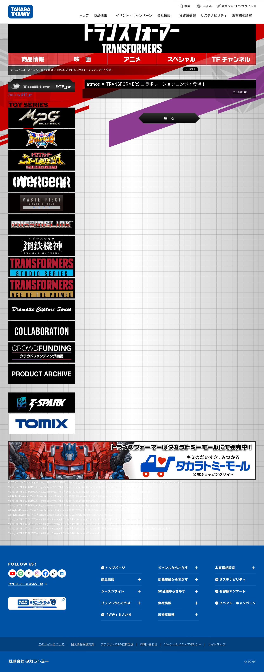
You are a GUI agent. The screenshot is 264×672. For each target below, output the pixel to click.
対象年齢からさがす (173, 579)
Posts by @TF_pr (20, 94)
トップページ (115, 567)
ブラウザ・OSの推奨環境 (117, 644)
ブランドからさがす (116, 603)
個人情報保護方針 (82, 644)
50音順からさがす (171, 591)
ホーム (14, 69)
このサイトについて (51, 644)
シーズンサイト (112, 591)
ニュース (25, 69)
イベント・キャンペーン (237, 603)
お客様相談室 (225, 567)
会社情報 (164, 603)
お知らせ (38, 69)
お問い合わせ (148, 644)
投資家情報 (166, 614)
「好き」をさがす (118, 614)
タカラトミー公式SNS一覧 (25, 584)
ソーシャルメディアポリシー (183, 644)
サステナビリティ (232, 579)
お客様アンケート (232, 591)
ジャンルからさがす (173, 567)
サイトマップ (216, 644)
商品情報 (107, 579)
